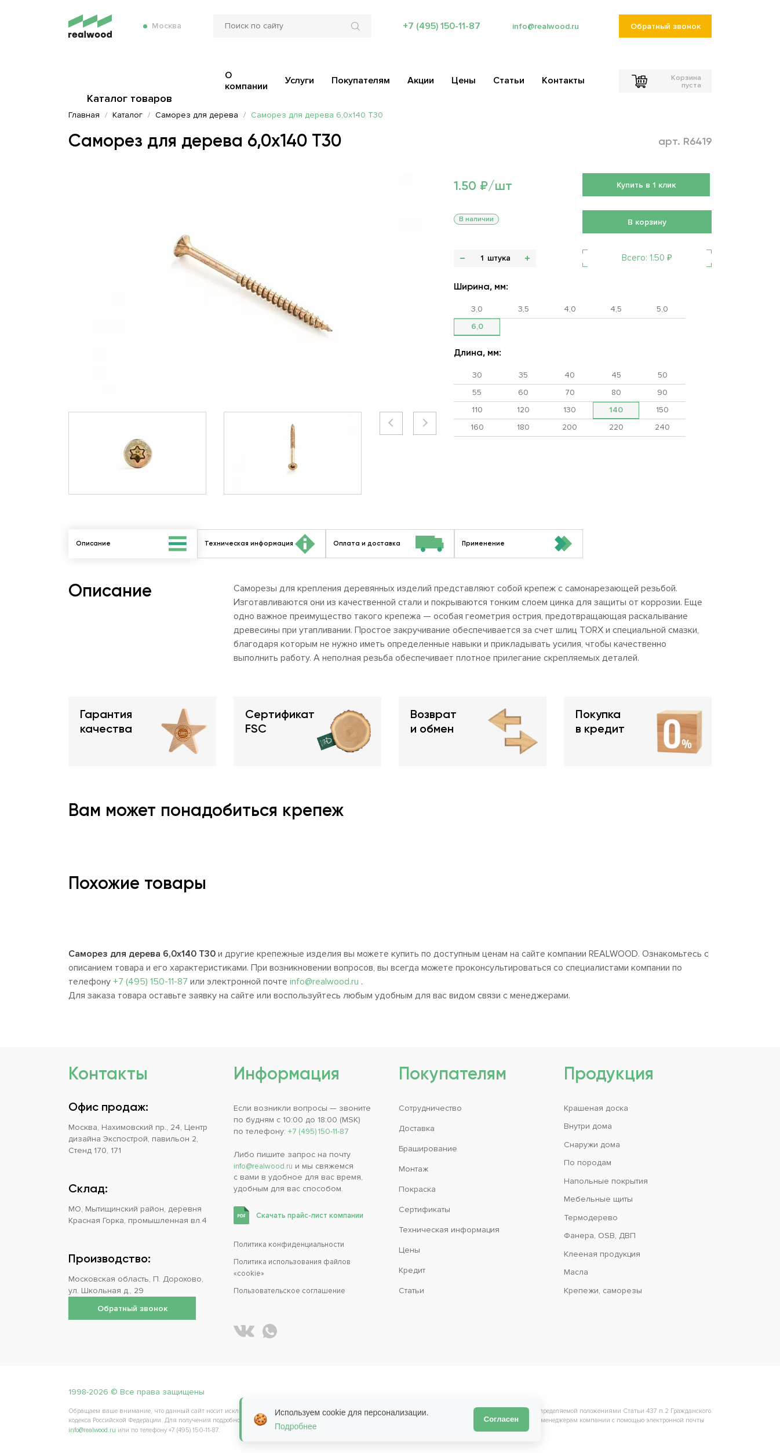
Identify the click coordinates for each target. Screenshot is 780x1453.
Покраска (417, 1189)
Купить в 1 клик (646, 185)
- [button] (462, 258)
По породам (587, 1163)
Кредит (412, 1270)
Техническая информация (449, 1230)
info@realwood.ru (542, 35)
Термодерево (591, 1218)
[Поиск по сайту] (288, 34)
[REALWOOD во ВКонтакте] (243, 1331)
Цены (409, 1250)
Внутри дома (588, 1127)
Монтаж (413, 1169)
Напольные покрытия (606, 1181)
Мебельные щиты (598, 1199)
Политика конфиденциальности (295, 1244)
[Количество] (481, 258)
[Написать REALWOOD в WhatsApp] (269, 1331)
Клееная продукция (602, 1254)
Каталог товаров (132, 75)
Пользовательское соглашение (296, 1290)
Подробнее (296, 1426)
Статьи (411, 1290)
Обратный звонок (665, 35)
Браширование (428, 1149)
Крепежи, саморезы (603, 1290)
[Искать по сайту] (352, 34)
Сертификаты (424, 1209)
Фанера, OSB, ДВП (600, 1235)
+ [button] (527, 258)
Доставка (417, 1128)
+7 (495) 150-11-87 (436, 35)
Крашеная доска (596, 1108)
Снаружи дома (592, 1145)
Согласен (501, 1419)
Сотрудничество (430, 1108)
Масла (576, 1272)
